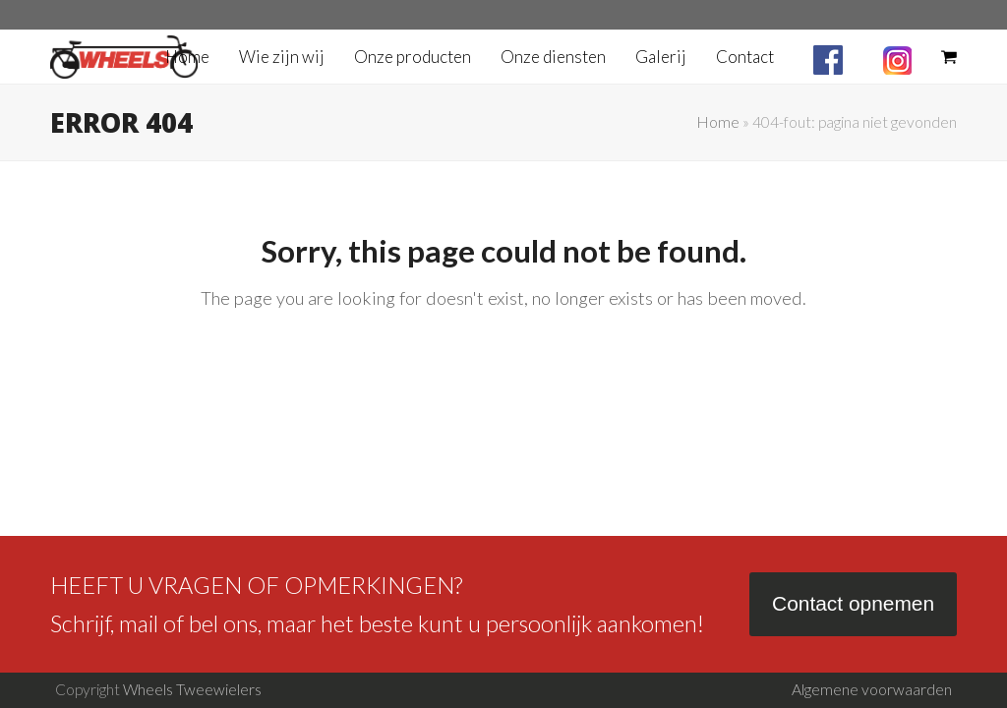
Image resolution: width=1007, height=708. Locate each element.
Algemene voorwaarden (872, 689)
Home (718, 122)
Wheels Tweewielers (192, 689)
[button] (949, 57)
